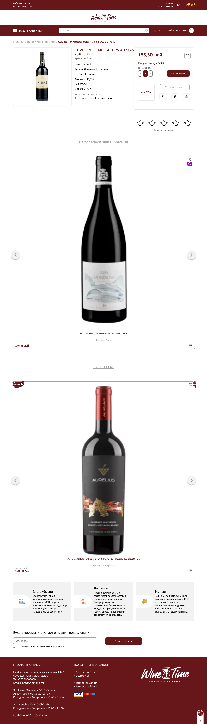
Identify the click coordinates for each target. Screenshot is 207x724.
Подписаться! (124, 641)
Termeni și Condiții (87, 682)
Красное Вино (46, 42)
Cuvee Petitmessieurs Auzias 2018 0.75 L (86, 42)
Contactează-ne (86, 672)
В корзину (178, 73)
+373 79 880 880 (165, 6)
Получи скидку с (151, 63)
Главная (18, 42)
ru (159, 30)
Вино (30, 42)
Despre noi (82, 675)
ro (155, 30)
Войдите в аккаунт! (181, 30)
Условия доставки (174, 87)
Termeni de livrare (86, 686)
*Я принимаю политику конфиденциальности (40, 647)
